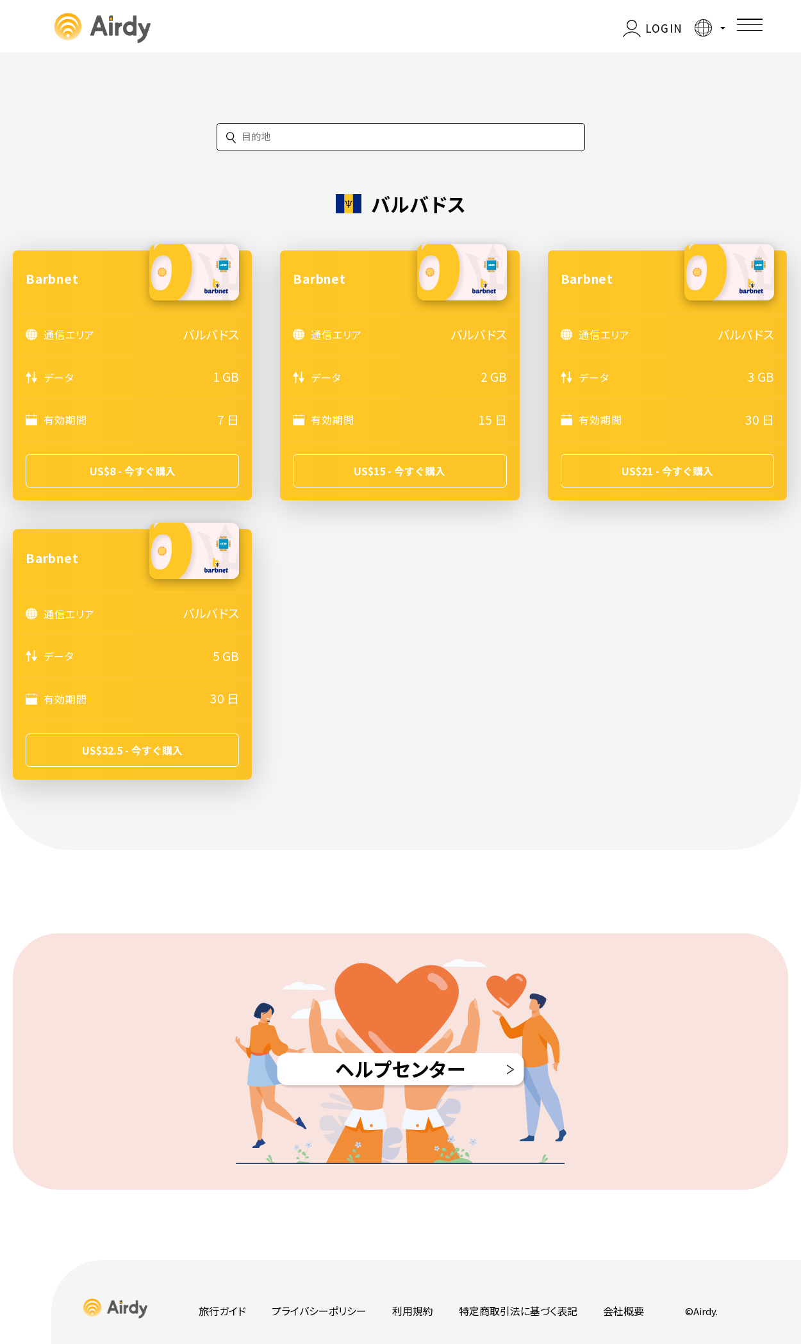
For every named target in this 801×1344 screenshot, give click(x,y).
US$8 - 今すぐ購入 (133, 471)
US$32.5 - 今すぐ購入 (132, 750)
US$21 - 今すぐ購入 (667, 471)
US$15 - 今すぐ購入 (399, 471)
